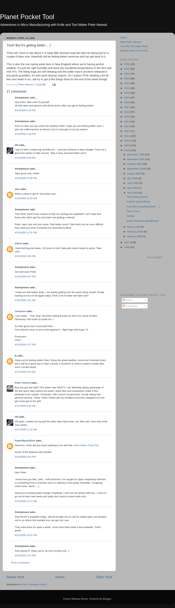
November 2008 (136, 159)
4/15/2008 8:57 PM (25, 276)
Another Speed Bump (138, 201)
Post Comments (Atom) (34, 584)
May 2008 (133, 188)
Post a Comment (20, 562)
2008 (127, 150)
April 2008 (133, 192)
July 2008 (132, 178)
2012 (127, 131)
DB (16, 145)
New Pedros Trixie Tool (86, 445)
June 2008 (133, 183)
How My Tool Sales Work (134, 46)
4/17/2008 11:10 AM (26, 429)
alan (17, 189)
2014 (127, 121)
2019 (127, 97)
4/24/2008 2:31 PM (25, 555)
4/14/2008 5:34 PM (25, 110)
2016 (127, 112)
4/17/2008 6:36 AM (25, 405)
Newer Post (15, 577)
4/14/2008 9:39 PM (25, 157)
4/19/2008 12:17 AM (26, 501)
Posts (127, 300)
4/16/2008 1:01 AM (25, 300)
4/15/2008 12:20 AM (26, 198)
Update (131, 216)
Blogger (107, 598)
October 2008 (135, 164)
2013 (127, 126)
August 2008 (134, 173)
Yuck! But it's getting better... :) (143, 206)
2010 (127, 140)
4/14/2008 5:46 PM (25, 134)
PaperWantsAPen (25, 440)
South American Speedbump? (143, 221)
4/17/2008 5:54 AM (25, 371)
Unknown (20, 311)
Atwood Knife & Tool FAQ (134, 50)
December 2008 (136, 154)
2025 (127, 68)
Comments (129, 306)
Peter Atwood (23, 382)
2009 (127, 145)
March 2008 (134, 227)
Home (60, 577)
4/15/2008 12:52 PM (26, 232)
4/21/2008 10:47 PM (26, 535)
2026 (127, 64)
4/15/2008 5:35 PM (25, 256)
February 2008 (135, 231)
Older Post (104, 577)
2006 (127, 247)
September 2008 (136, 168)
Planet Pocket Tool (27, 17)
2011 (127, 136)
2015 (127, 116)
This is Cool (133, 211)
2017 (127, 107)
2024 (127, 73)
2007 (127, 242)
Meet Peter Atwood (130, 42)
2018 (127, 102)
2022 (127, 83)
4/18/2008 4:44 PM (25, 456)
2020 (127, 92)
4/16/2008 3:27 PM (25, 344)
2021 (127, 88)
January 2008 (135, 236)
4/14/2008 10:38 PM (26, 178)
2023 (127, 78)
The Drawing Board (137, 197)
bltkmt (18, 243)
